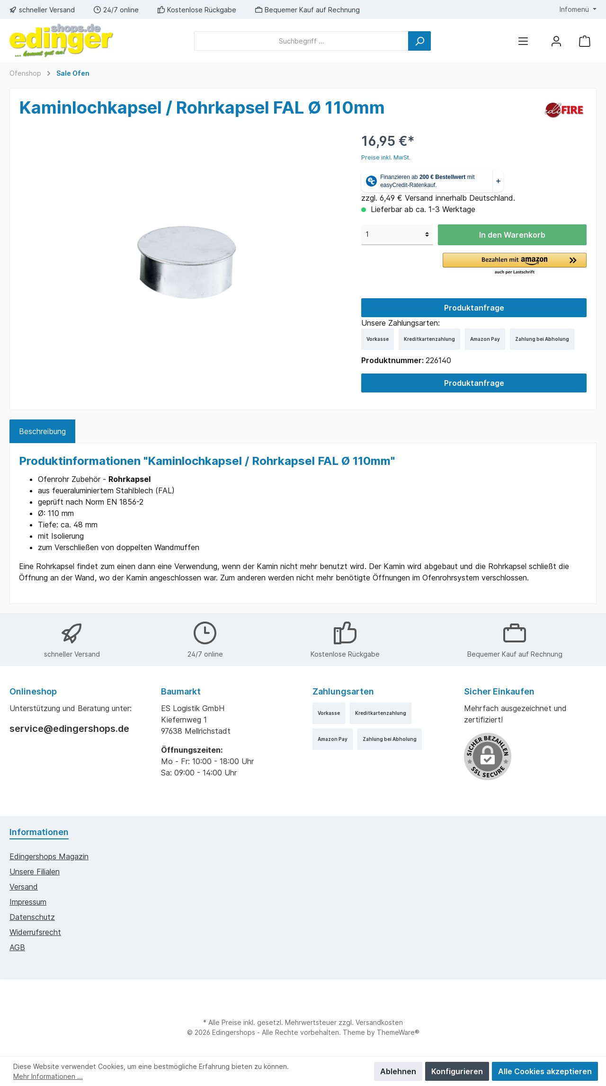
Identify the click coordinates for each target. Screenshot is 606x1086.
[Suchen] (419, 41)
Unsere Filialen (34, 871)
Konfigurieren (457, 1071)
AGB (17, 947)
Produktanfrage (474, 307)
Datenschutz (32, 917)
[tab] (42, 431)
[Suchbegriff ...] (301, 41)
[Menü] (523, 41)
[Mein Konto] (556, 41)
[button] (515, 264)
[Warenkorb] (585, 41)
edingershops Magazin (49, 856)
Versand (23, 886)
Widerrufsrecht (35, 932)
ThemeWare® (398, 1032)
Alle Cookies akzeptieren (545, 1071)
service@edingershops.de (69, 728)
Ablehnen (398, 1071)
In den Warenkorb (512, 235)
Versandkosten (379, 1022)
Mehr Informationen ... (48, 1076)
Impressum (27, 902)
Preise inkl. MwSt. (385, 157)
